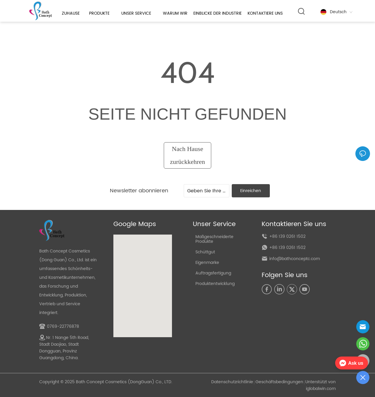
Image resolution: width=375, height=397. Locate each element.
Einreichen (250, 190)
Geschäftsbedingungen (279, 382)
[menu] (173, 13)
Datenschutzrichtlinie (232, 382)
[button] (173, 13)
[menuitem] (173, 13)
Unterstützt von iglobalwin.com (320, 385)
